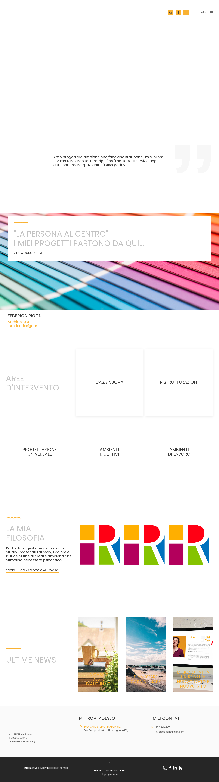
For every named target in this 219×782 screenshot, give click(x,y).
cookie (53, 768)
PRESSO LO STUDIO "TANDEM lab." (102, 726)
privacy (42, 768)
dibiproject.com (109, 774)
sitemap (63, 768)
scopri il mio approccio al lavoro (32, 570)
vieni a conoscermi (28, 253)
